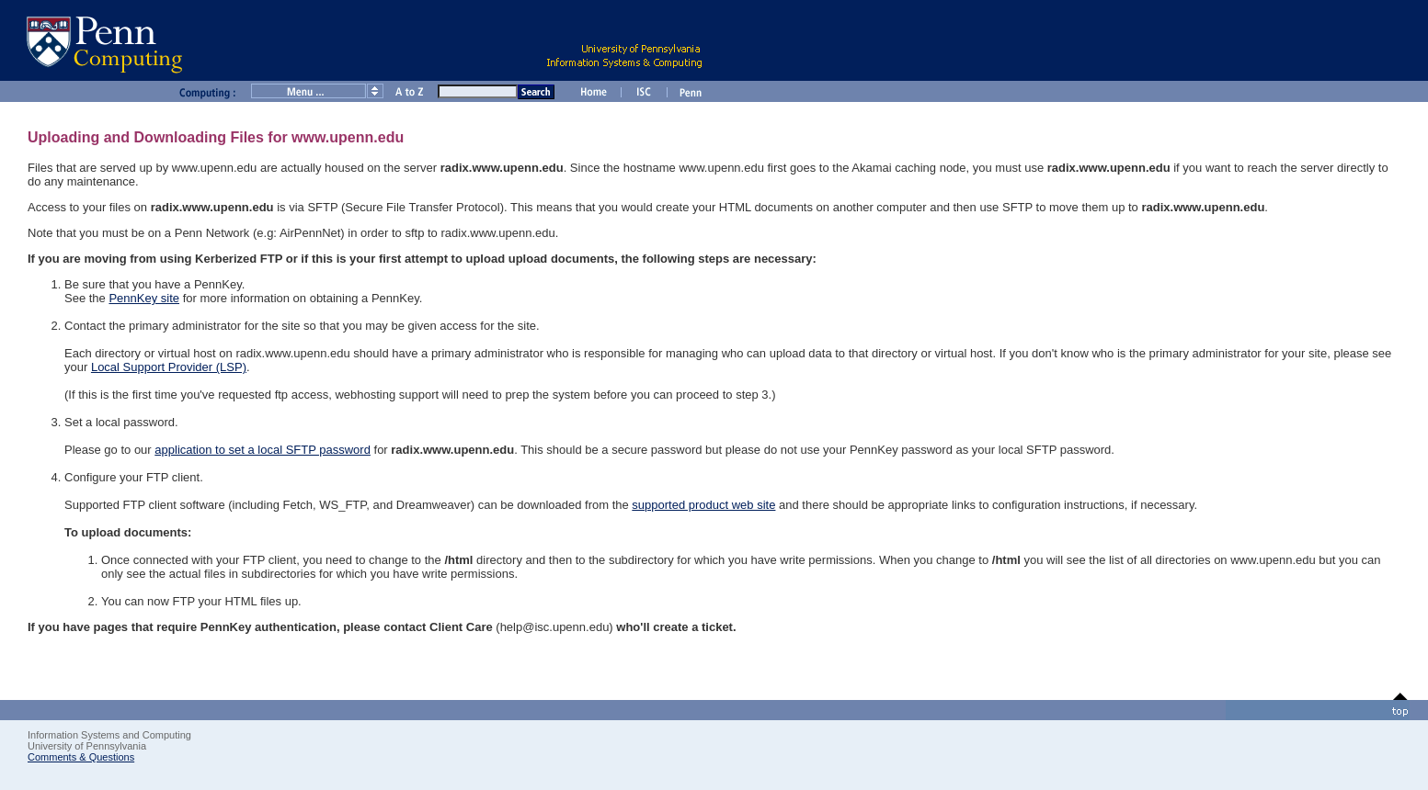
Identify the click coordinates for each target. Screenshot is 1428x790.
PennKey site (144, 298)
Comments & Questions (81, 756)
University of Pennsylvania (87, 745)
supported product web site (703, 505)
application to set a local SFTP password (262, 450)
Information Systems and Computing (109, 734)
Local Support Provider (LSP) (168, 367)
